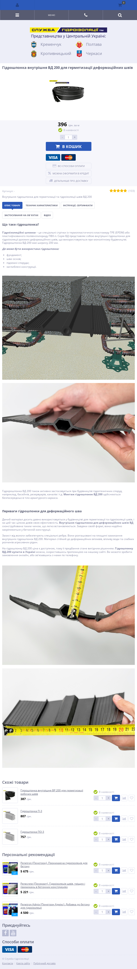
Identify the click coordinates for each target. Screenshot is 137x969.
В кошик (69, 146)
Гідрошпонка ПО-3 (32, 832)
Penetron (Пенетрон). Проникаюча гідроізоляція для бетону (54, 864)
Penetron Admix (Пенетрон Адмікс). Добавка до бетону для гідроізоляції (55, 906)
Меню (51, 15)
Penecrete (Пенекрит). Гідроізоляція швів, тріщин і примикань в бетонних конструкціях (53, 885)
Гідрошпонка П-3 (31, 811)
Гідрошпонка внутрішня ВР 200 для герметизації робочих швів (52, 792)
